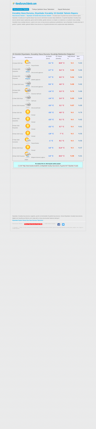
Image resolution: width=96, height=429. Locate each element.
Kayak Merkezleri (64, 9)
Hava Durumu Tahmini (25, 3)
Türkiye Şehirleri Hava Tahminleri (43, 9)
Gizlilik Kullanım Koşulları (50, 223)
